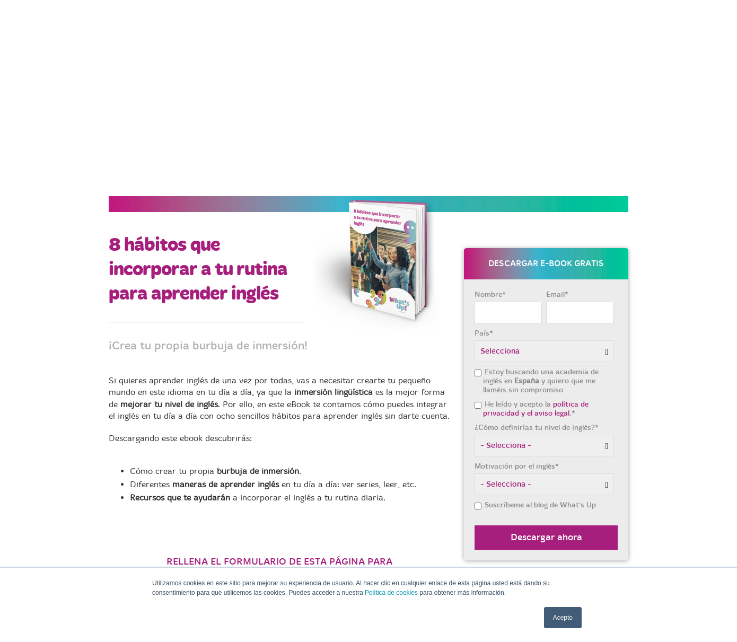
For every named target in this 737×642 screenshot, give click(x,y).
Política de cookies (391, 592)
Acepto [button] (563, 617)
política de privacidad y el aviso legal (536, 286)
